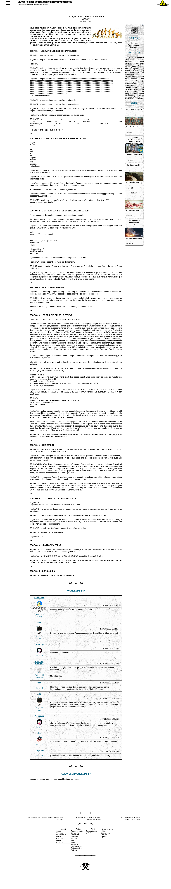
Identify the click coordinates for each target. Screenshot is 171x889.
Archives (74, 844)
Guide (58, 831)
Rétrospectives (76, 848)
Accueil (63, 829)
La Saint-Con (61, 835)
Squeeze (104, 837)
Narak (39, 683)
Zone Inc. (87, 21)
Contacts (59, 833)
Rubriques (75, 835)
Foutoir (59, 840)
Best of (73, 840)
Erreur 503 (60, 842)
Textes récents (91, 831)
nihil (39, 622)
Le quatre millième (134, 109)
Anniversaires (76, 846)
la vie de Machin (134, 165)
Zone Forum (137, 127)
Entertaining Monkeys (105, 834)
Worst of (74, 842)
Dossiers (74, 837)
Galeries (59, 839)
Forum (58, 837)
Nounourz (39, 644)
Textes (78, 829)
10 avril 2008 (136, 819)
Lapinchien (39, 598)
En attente (75, 833)
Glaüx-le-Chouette (39, 663)
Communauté (133, 45)
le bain (134, 193)
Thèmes (133, 43)
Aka (39, 733)
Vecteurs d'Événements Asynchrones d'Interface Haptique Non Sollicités (134, 140)
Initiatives (134, 47)
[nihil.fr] (103, 831)
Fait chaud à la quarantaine (134, 222)
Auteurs (74, 850)
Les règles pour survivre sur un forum (85, 16)
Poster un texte (77, 831)
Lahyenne (39, 750)
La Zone (45, 1)
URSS (88, 833)
